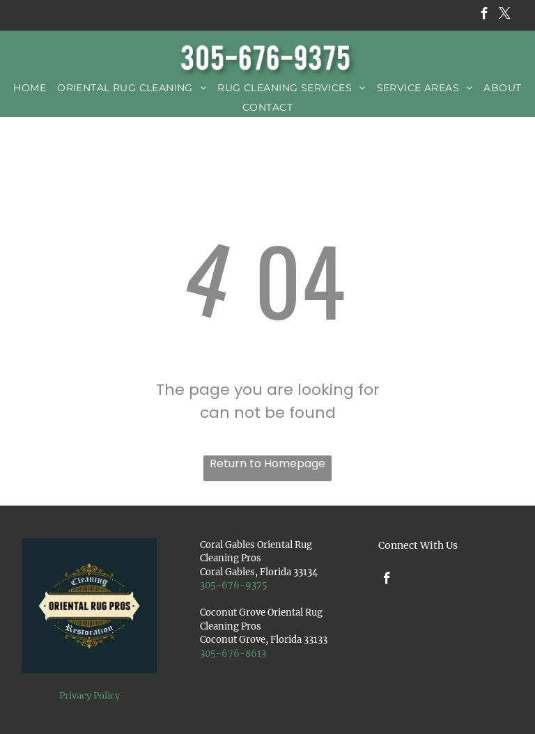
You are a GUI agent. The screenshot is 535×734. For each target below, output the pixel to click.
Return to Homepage (267, 463)
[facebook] (484, 15)
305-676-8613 (233, 653)
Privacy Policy (89, 696)
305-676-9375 (234, 585)
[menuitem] (30, 87)
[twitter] (504, 15)
